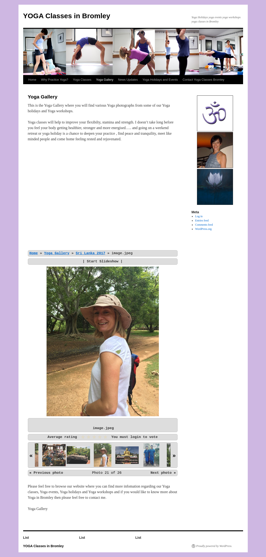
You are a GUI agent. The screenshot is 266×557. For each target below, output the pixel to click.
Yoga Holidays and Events (160, 79)
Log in (199, 216)
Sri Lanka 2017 (90, 253)
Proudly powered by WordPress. (214, 546)
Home (32, 79)
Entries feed (202, 220)
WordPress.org (203, 229)
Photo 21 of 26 (106, 472)
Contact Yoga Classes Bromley (203, 79)
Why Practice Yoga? (54, 79)
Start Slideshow (102, 261)
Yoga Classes (82, 79)
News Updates (128, 79)
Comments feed (204, 224)
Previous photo (48, 472)
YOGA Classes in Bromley (66, 16)
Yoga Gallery (104, 79)
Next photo (160, 472)
